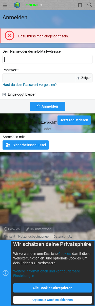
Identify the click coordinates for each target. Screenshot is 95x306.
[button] (5, 5)
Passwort (10, 70)
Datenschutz (62, 236)
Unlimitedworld (38, 229)
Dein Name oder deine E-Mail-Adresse (32, 51)
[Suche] (90, 5)
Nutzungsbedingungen (34, 236)
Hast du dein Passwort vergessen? (30, 85)
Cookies (12, 229)
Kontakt (9, 236)
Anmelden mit (13, 137)
